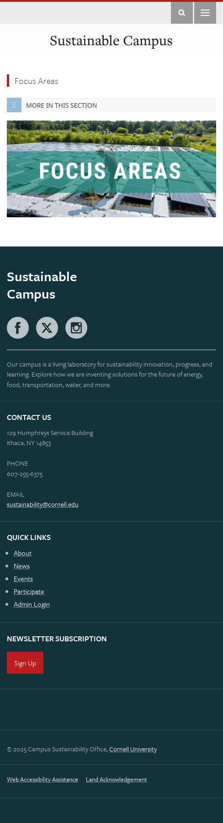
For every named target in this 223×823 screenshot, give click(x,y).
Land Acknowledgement (116, 779)
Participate (29, 591)
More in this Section (52, 105)
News (22, 566)
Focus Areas (36, 80)
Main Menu (205, 13)
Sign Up (25, 663)
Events (23, 578)
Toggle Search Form (182, 13)
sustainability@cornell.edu (43, 504)
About (23, 553)
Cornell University (133, 749)
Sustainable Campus (111, 40)
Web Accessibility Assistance (42, 779)
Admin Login (32, 604)
